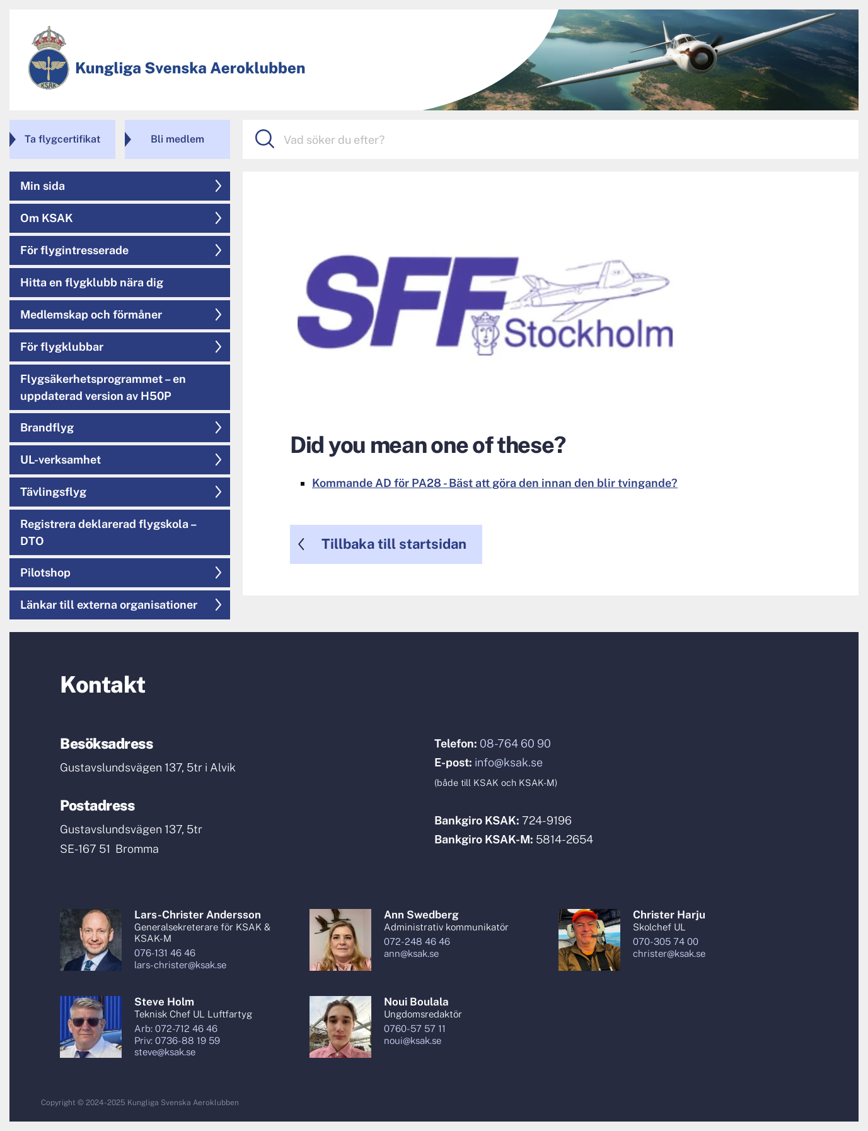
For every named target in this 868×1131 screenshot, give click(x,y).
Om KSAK (46, 218)
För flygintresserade (74, 250)
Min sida (42, 185)
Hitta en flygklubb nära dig (91, 282)
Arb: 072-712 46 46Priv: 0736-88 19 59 (177, 1034)
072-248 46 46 (417, 941)
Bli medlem (177, 139)
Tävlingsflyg (53, 491)
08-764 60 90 (515, 743)
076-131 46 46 (164, 952)
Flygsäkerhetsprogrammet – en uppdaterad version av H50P (103, 387)
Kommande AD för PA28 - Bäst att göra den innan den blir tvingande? (495, 482)
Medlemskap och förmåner (91, 314)
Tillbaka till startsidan (393, 544)
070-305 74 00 (665, 941)
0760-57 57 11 (415, 1028)
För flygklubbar (61, 346)
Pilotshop (45, 572)
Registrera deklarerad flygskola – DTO (108, 532)
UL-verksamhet (60, 459)
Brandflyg (47, 427)
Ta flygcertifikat (62, 139)
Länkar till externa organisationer (108, 604)
